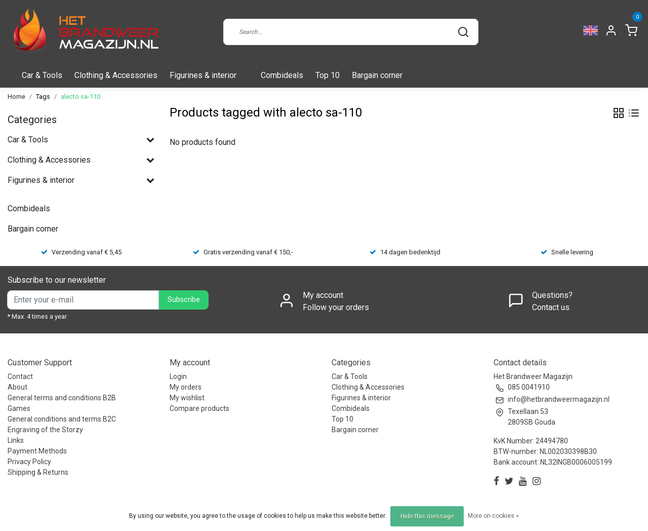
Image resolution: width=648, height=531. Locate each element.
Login (178, 376)
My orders (185, 387)
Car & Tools (42, 75)
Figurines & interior (203, 75)
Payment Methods (37, 451)
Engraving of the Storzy (45, 430)
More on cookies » (493, 515)
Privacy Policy (29, 462)
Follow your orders (336, 307)
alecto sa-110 (80, 96)
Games (19, 408)
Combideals (282, 75)
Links (16, 440)
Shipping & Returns (38, 472)
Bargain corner (377, 75)
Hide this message (427, 516)
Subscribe (184, 299)
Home (16, 96)
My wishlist (187, 398)
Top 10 (327, 75)
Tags (43, 96)
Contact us (551, 307)
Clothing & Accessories (115, 75)
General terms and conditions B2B (62, 398)
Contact (20, 376)
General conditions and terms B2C (62, 419)
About (17, 387)
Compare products (199, 408)
